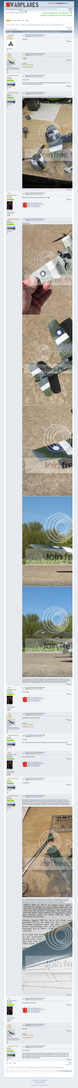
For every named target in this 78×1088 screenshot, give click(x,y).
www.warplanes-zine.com (36, 206)
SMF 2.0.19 (33, 1080)
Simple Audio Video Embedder (39, 1081)
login (18, 9)
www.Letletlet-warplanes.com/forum (38, 204)
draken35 (11, 35)
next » (71, 27)
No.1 (40, 24)
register (21, 9)
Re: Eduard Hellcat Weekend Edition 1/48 (35, 34)
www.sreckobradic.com (35, 205)
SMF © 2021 (38, 1080)
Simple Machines (45, 1080)
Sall (9, 54)
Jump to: (58, 1071)
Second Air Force (44, 24)
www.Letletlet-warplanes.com (36, 202)
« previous (67, 27)
